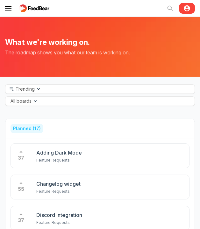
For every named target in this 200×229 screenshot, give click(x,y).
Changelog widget (58, 178)
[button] (100, 89)
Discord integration (59, 209)
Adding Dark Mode (59, 146)
